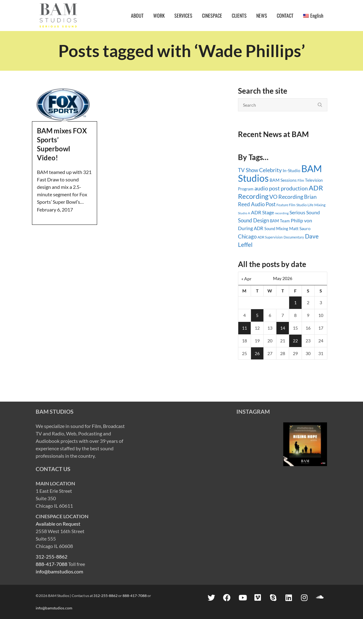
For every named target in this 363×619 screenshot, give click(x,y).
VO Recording (286, 196)
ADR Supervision (270, 237)
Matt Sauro (300, 228)
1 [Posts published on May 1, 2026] (295, 302)
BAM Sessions (283, 180)
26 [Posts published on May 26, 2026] (257, 353)
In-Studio (291, 170)
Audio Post (263, 204)
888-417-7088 (51, 564)
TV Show (248, 170)
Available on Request (58, 524)
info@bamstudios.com (59, 571)
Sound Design (253, 220)
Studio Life (304, 205)
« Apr (246, 278)
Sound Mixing (276, 228)
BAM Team (280, 220)
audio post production (281, 188)
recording (282, 213)
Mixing (319, 205)
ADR (258, 228)
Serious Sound (304, 212)
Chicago (247, 236)
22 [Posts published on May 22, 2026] (295, 340)
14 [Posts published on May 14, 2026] (282, 328)
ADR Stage (262, 212)
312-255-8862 (51, 556)
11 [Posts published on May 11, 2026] (244, 328)
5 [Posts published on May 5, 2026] (257, 315)
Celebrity (270, 170)
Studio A (244, 213)
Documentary (294, 237)
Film (301, 180)
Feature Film (285, 205)
